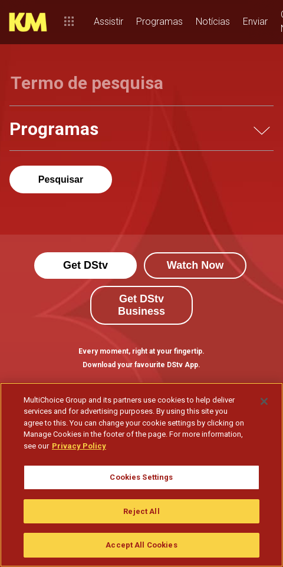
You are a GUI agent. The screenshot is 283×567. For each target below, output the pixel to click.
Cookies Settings (141, 477)
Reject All (141, 511)
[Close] (264, 401)
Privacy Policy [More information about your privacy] (79, 445)
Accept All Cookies (141, 544)
